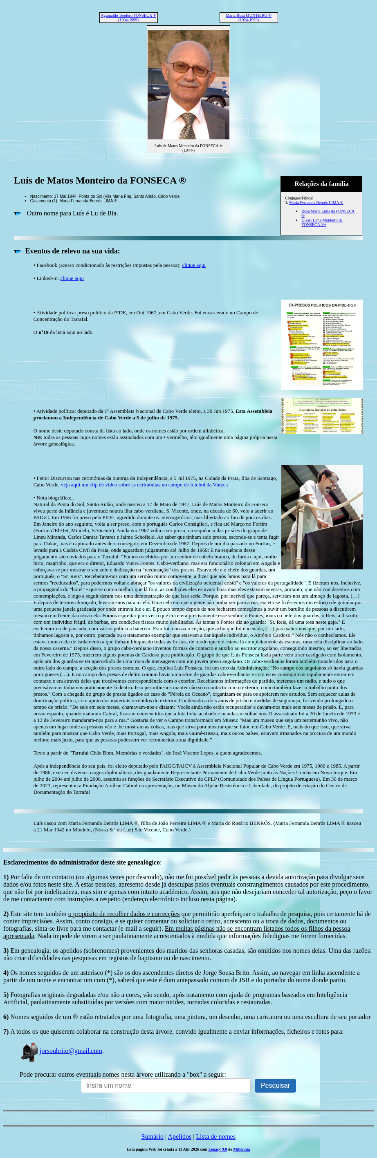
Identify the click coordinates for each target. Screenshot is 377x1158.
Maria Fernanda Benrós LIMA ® (316, 202)
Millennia (241, 1149)
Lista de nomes (216, 1136)
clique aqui (193, 265)
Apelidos (179, 1136)
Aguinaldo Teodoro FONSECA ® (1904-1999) (128, 17)
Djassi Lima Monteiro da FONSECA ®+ (321, 222)
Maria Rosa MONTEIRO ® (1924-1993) (249, 17)
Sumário (152, 1136)
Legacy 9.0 (218, 1149)
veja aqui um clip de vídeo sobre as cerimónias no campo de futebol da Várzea (144, 485)
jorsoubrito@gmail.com (61, 1050)
